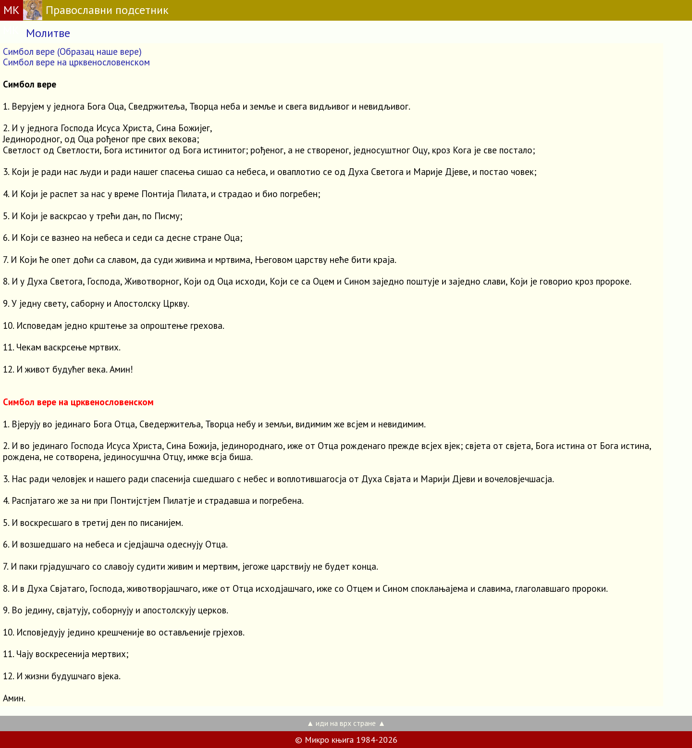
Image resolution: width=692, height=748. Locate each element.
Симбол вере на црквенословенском (76, 62)
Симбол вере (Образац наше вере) (72, 51)
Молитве (48, 32)
